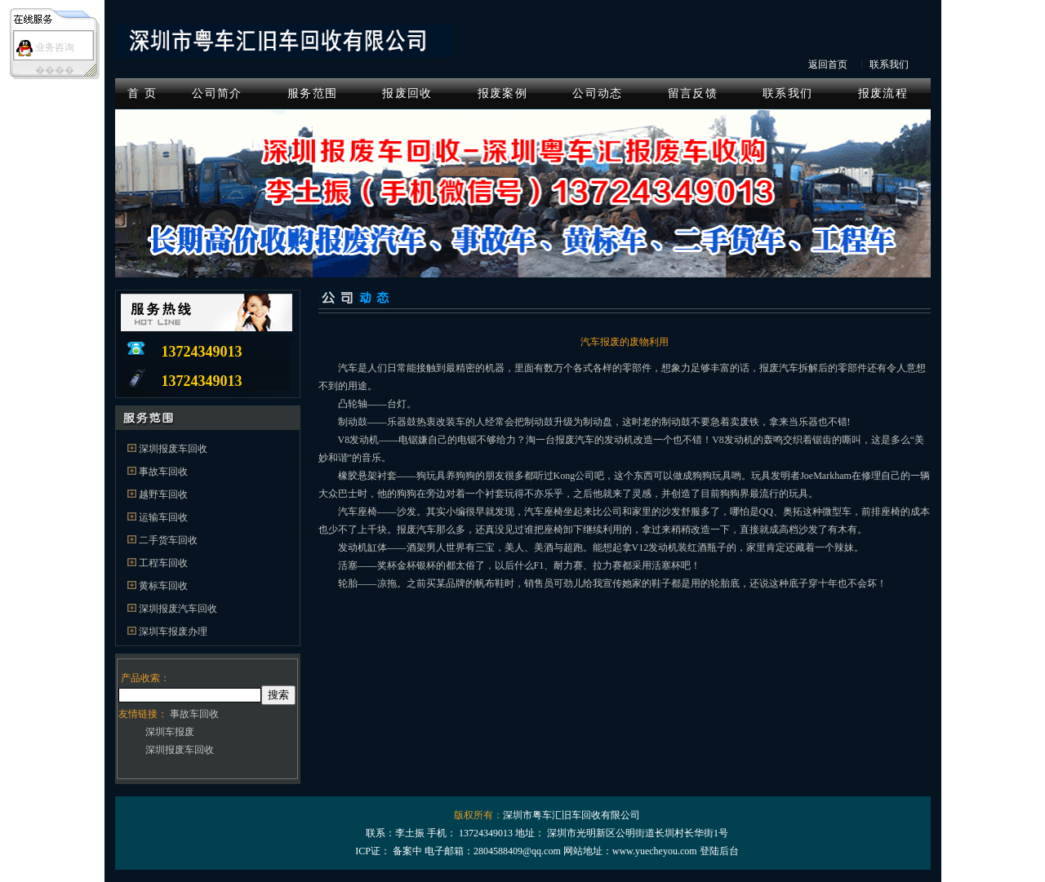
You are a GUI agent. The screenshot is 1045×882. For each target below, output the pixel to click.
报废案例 (502, 93)
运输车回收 (163, 517)
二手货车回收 (168, 540)
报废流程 (883, 93)
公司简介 (217, 93)
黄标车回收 (163, 586)
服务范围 (312, 93)
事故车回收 (163, 471)
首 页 (142, 93)
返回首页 (827, 64)
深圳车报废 (169, 732)
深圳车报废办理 (173, 631)
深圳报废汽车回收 (178, 608)
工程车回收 (163, 563)
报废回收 (407, 93)
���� (54, 70)
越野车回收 (163, 494)
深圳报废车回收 (173, 448)
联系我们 (889, 64)
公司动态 (597, 93)
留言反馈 (693, 93)
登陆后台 (719, 851)
